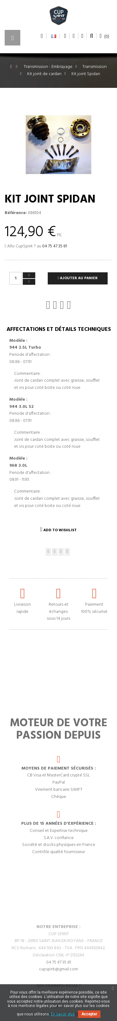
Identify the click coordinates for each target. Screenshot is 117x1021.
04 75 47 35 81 (54, 246)
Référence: (16, 213)
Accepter (89, 1014)
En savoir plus (63, 1014)
